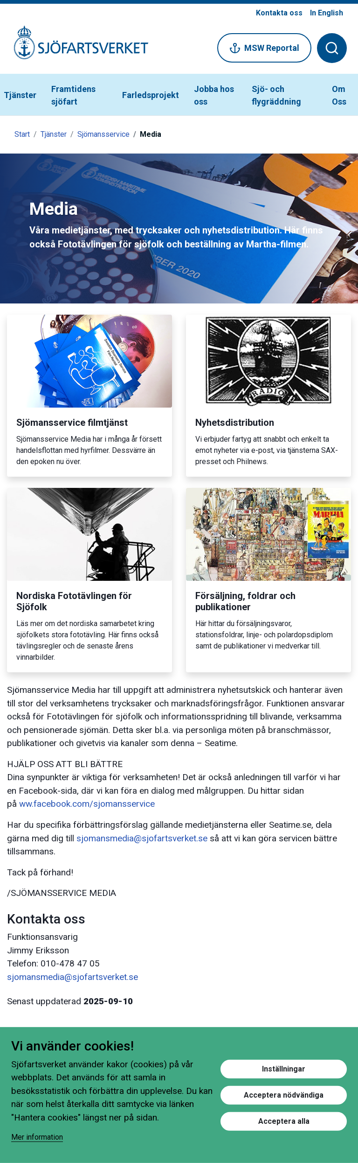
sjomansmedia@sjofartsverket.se (141, 838)
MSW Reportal (264, 48)
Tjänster (20, 95)
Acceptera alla (284, 1120)
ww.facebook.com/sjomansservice (87, 803)
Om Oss (339, 95)
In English (326, 12)
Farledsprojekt (150, 95)
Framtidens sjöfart (73, 95)
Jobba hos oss (214, 95)
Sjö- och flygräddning (276, 95)
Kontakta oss (279, 12)
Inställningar (283, 1068)
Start (22, 134)
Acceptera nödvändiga (284, 1094)
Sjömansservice (103, 134)
